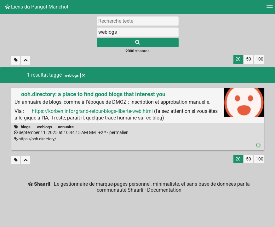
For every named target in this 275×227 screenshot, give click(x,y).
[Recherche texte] (138, 21)
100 (259, 59)
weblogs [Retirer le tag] (75, 75)
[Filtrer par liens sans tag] (15, 60)
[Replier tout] (25, 60)
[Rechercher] (138, 42)
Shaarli (42, 184)
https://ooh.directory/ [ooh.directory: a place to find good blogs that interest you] (35, 139)
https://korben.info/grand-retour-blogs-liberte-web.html (92, 111)
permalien (71, 132)
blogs (26, 127)
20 (238, 59)
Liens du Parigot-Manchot (36, 7)
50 (248, 59)
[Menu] (269, 9)
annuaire (66, 127)
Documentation (164, 190)
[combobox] (138, 32)
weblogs (44, 127)
